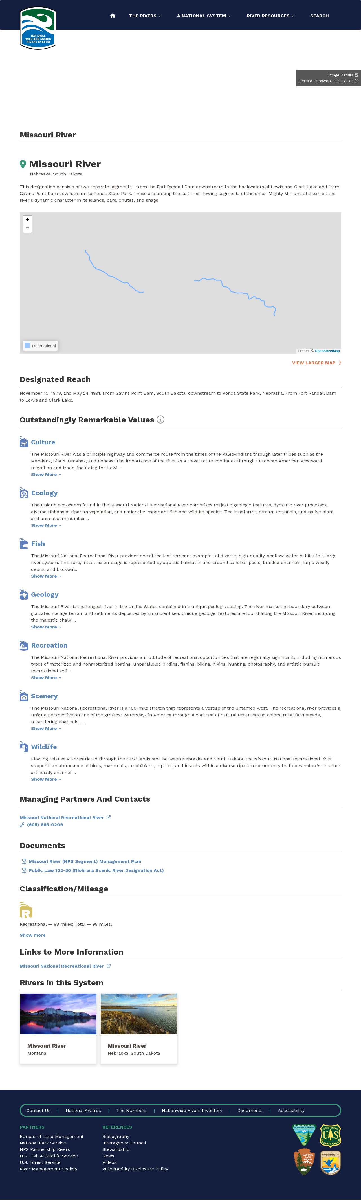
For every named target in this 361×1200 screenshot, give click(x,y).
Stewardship (115, 1149)
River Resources (270, 15)
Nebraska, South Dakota (134, 1053)
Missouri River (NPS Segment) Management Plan (85, 861)
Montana (36, 1053)
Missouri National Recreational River (62, 817)
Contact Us (38, 1110)
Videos (109, 1162)
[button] (27, 220)
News (108, 1156)
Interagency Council (124, 1143)
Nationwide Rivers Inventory (192, 1110)
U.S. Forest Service (40, 1162)
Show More (46, 474)
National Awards (83, 1110)
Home (113, 15)
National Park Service (43, 1143)
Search (319, 15)
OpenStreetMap (327, 351)
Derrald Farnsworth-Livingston (326, 81)
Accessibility (291, 1110)
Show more (33, 935)
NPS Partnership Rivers (45, 1149)
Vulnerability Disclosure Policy (135, 1169)
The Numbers (131, 1110)
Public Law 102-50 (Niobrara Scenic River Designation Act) (96, 870)
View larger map (314, 362)
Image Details (340, 75)
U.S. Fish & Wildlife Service (49, 1156)
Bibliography (115, 1136)
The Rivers (145, 15)
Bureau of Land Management (51, 1136)
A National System (203, 15)
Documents (250, 1110)
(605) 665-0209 (45, 824)
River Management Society (48, 1169)
